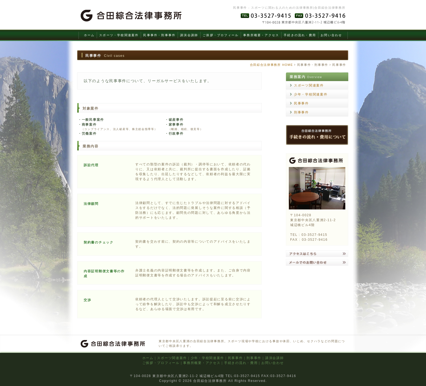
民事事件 (301, 103)
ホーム (89, 35)
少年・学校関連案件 (310, 94)
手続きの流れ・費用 (300, 35)
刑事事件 (301, 112)
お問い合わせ (331, 35)
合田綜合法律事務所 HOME (271, 64)
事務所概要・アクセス (261, 35)
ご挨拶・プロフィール (221, 35)
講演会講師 (189, 35)
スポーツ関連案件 (309, 85)
